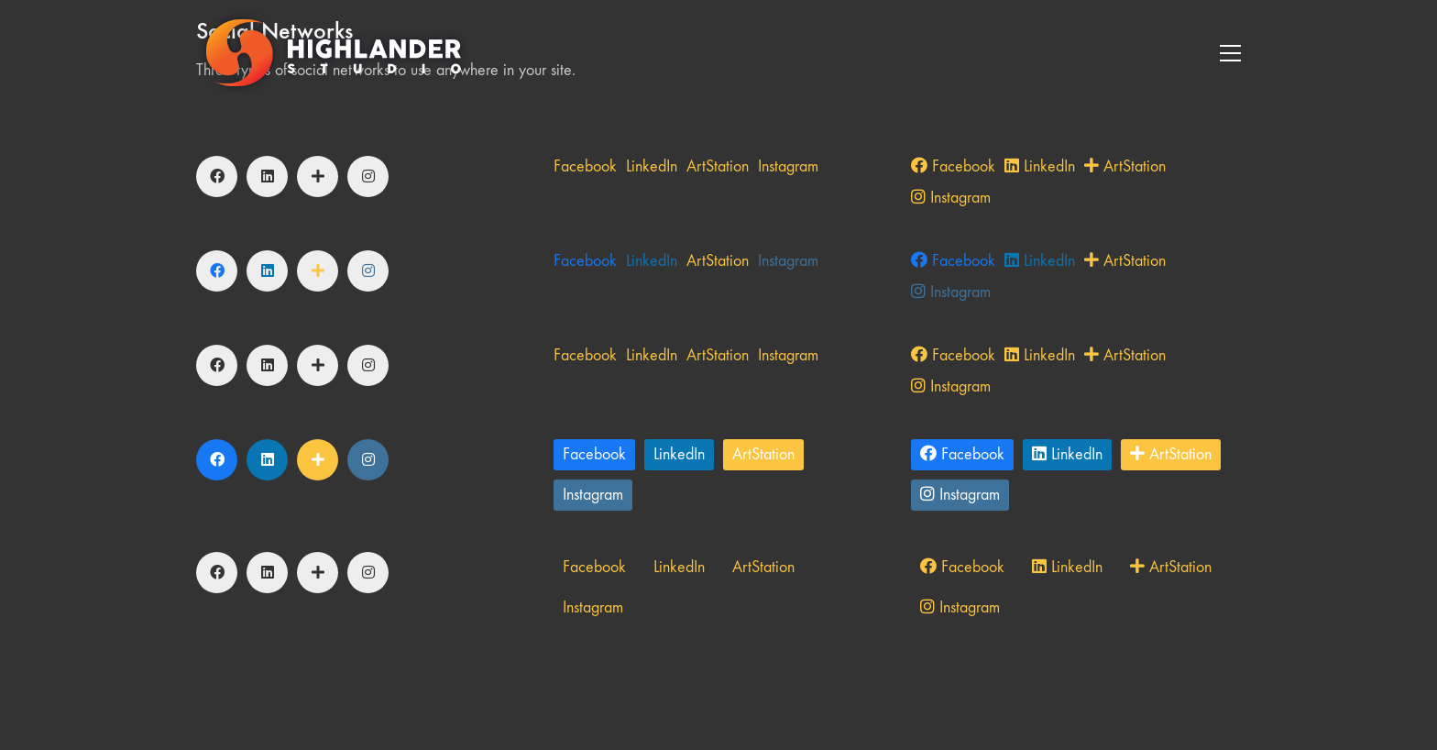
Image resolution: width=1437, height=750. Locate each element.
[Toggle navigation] (1230, 53)
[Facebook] (216, 176)
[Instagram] (368, 176)
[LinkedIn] (267, 176)
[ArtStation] (317, 176)
